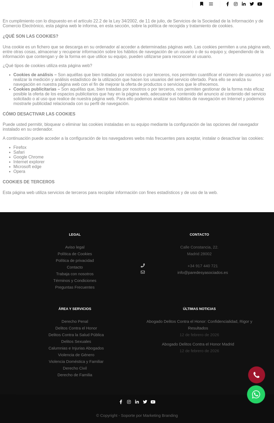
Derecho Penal (75, 321)
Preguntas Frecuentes (75, 287)
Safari (19, 152)
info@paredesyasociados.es (184, 272)
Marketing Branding (160, 415)
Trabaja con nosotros (75, 273)
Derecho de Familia (75, 374)
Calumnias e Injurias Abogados (76, 348)
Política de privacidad (75, 260)
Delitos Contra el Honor (76, 328)
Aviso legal (75, 247)
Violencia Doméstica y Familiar (76, 361)
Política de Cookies (75, 253)
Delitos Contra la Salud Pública (76, 334)
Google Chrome (28, 157)
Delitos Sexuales (76, 341)
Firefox (19, 147)
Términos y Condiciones (74, 280)
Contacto (75, 267)
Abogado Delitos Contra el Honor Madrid (198, 344)
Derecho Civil (75, 368)
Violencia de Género (76, 354)
